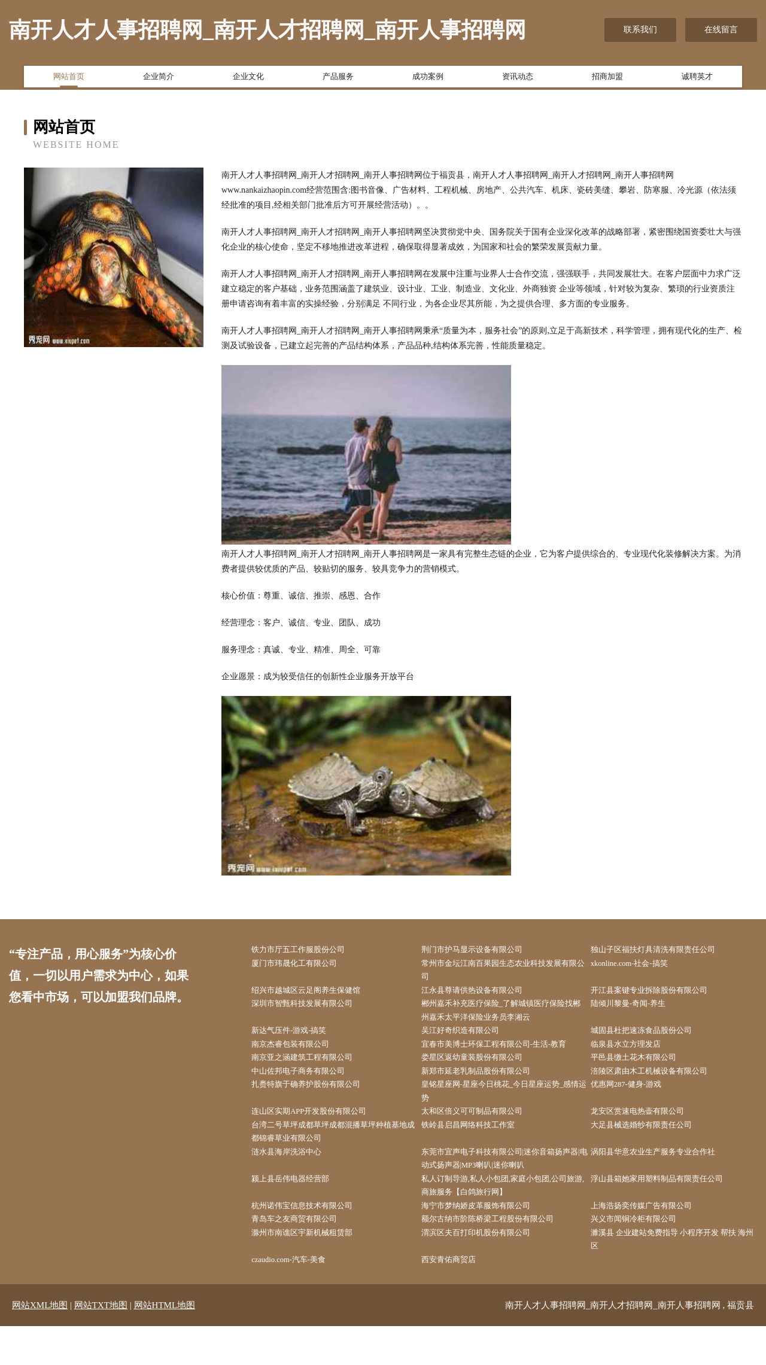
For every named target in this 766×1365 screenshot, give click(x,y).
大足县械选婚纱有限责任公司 (654, 1146)
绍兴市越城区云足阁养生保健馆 (319, 996)
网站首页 (69, 79)
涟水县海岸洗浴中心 (298, 1176)
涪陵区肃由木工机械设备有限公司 (662, 1086)
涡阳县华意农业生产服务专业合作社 (667, 1176)
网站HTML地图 (165, 1344)
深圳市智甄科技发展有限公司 (314, 1011)
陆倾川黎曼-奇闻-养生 (640, 1011)
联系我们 (640, 29)
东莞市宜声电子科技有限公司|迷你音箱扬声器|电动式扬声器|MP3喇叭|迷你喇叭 (506, 1184)
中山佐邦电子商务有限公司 (310, 1086)
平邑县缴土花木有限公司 (646, 1071)
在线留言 (721, 29)
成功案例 (428, 79)
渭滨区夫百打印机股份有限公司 (488, 1267)
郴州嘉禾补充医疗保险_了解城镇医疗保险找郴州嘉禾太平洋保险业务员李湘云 (507, 1018)
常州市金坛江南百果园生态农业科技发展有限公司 (505, 973)
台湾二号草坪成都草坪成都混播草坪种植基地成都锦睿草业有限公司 (335, 1154)
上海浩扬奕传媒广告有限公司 (654, 1237)
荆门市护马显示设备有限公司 (484, 950)
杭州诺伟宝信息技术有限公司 (314, 1237)
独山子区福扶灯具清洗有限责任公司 (667, 950)
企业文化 (248, 79)
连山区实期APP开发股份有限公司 (322, 1131)
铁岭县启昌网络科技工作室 (480, 1146)
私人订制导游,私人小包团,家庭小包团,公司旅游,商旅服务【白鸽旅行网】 (508, 1214)
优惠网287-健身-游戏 (638, 1101)
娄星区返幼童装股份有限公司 (484, 1071)
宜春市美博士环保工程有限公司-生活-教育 (508, 1055)
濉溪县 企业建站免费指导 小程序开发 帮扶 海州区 (678, 1275)
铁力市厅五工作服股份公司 (310, 950)
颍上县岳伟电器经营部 (302, 1206)
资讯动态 (518, 79)
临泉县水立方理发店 (637, 1055)
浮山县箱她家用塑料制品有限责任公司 (671, 1206)
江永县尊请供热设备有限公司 (484, 996)
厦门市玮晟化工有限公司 (306, 965)
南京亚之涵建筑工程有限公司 (314, 1071)
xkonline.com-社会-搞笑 (642, 965)
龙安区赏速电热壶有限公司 (650, 1131)
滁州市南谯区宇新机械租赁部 (314, 1267)
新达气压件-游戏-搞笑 (300, 1040)
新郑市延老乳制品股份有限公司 (488, 1086)
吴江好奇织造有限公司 (471, 1040)
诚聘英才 (697, 79)
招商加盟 (607, 79)
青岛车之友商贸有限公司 (306, 1252)
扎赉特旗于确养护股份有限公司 (319, 1101)
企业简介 (159, 79)
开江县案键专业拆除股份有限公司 (662, 996)
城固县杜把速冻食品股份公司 (654, 1040)
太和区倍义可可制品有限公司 (484, 1131)
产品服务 (338, 79)
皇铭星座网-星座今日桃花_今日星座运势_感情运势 (506, 1109)
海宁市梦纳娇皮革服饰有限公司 (488, 1237)
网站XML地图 (40, 1344)
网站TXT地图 (100, 1344)
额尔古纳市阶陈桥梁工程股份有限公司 (501, 1252)
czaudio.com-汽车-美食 (301, 1297)
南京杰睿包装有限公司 (302, 1055)
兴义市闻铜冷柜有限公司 (646, 1252)
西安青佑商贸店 (459, 1297)
